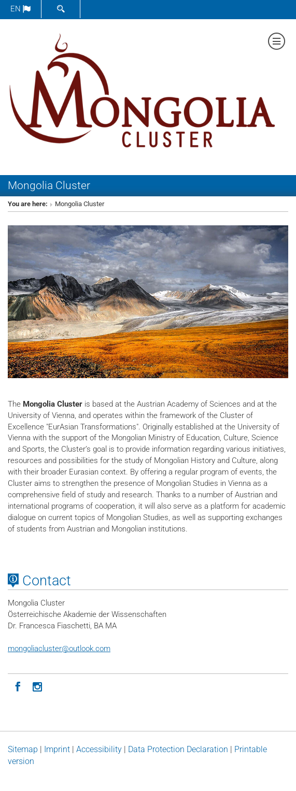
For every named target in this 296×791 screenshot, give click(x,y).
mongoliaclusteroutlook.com (59, 648)
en (20, 8)
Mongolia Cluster (49, 185)
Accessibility (99, 749)
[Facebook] (17, 686)
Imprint (57, 749)
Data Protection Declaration (178, 749)
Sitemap (23, 749)
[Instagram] (37, 686)
